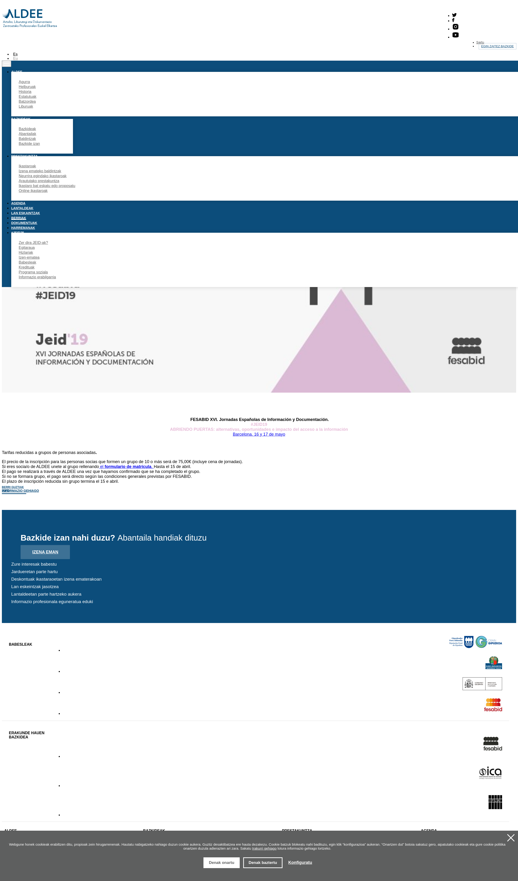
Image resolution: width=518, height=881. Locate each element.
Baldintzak (27, 139)
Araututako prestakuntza (39, 181)
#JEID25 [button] (17, 233)
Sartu (480, 42)
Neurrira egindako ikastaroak (43, 176)
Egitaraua (27, 248)
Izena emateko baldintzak (40, 171)
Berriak (18, 218)
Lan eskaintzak (25, 213)
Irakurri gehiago (264, 848)
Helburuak (27, 87)
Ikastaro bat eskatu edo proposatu (47, 186)
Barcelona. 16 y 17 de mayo (259, 434)
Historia (25, 92)
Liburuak (26, 106)
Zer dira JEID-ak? (33, 243)
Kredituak (27, 267)
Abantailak (27, 134)
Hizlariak (26, 252)
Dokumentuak (24, 223)
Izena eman (45, 552)
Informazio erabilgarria (37, 277)
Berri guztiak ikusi (13, 489)
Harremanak (23, 228)
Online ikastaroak (33, 191)
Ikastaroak (27, 166)
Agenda (18, 203)
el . (126, 466)
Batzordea (27, 101)
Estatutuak (27, 97)
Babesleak (27, 262)
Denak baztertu (263, 862)
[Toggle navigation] (6, 64)
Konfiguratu (300, 862)
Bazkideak (27, 129)
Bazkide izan (29, 144)
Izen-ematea (29, 257)
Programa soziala (33, 272)
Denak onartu (221, 862)
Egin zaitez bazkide (497, 46)
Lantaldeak (22, 208)
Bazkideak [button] (20, 119)
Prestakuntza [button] (24, 156)
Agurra (24, 82)
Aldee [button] (16, 72)
